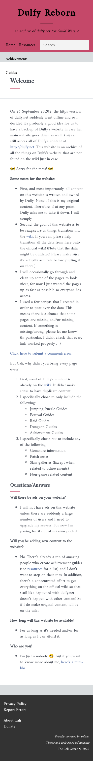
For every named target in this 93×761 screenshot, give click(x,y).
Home (10, 45)
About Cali (12, 720)
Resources (27, 45)
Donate (9, 726)
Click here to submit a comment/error (41, 353)
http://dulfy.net (22, 147)
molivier (84, 743)
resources (34, 569)
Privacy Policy (15, 703)
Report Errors (15, 709)
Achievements (17, 59)
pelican (85, 736)
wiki (29, 236)
